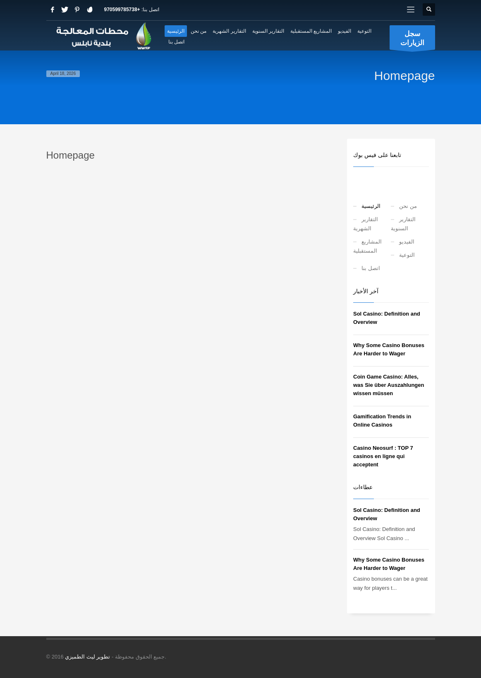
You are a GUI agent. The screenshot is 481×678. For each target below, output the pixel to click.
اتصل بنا (370, 268)
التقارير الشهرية (365, 224)
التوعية (407, 255)
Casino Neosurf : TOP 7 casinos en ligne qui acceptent (383, 456)
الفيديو (406, 242)
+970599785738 (122, 9)
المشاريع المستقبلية (367, 246)
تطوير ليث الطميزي (87, 657)
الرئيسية (370, 206)
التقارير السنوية (403, 224)
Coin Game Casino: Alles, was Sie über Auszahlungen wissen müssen (388, 385)
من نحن (408, 206)
